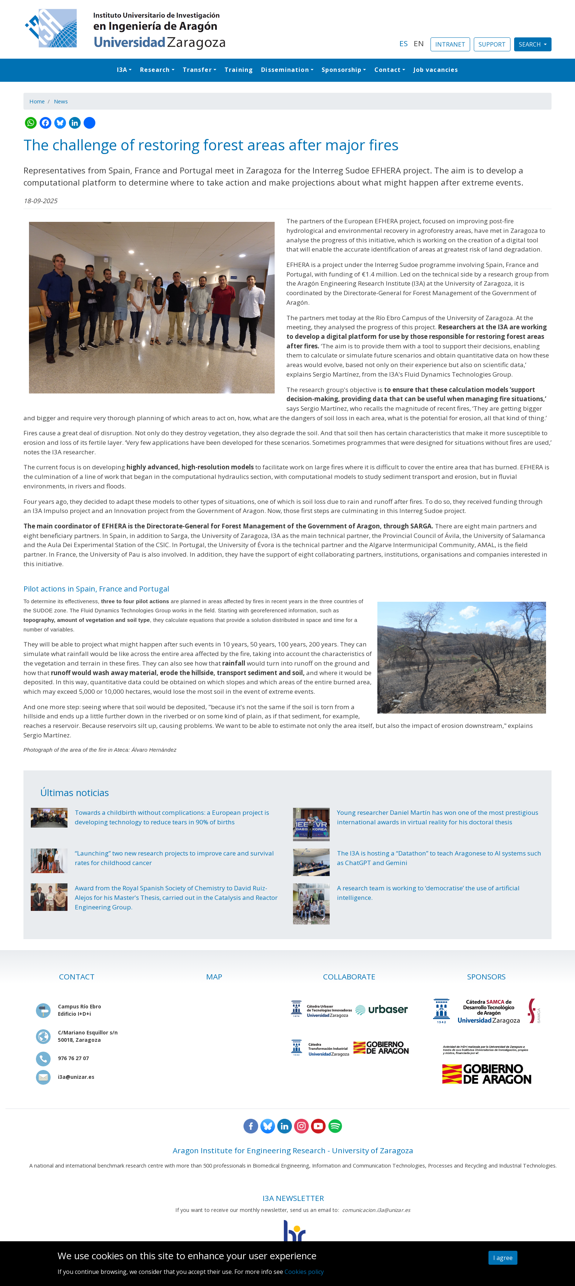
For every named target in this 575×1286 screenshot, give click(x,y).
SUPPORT (492, 44)
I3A (122, 70)
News (61, 101)
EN (419, 43)
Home (37, 101)
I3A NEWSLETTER (293, 1198)
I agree (503, 1258)
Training (238, 70)
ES (403, 43)
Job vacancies (436, 70)
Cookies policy (304, 1272)
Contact (387, 70)
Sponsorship (342, 70)
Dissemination (285, 70)
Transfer (197, 70)
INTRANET (450, 44)
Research (155, 70)
